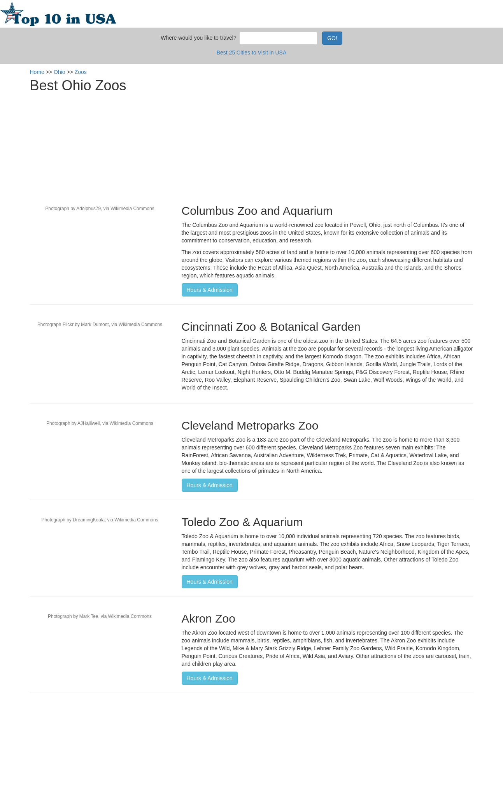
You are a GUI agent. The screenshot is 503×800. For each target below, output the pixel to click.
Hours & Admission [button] (210, 290)
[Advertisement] (251, 146)
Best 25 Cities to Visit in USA (251, 52)
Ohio (59, 72)
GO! (332, 38)
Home (37, 72)
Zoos (81, 72)
